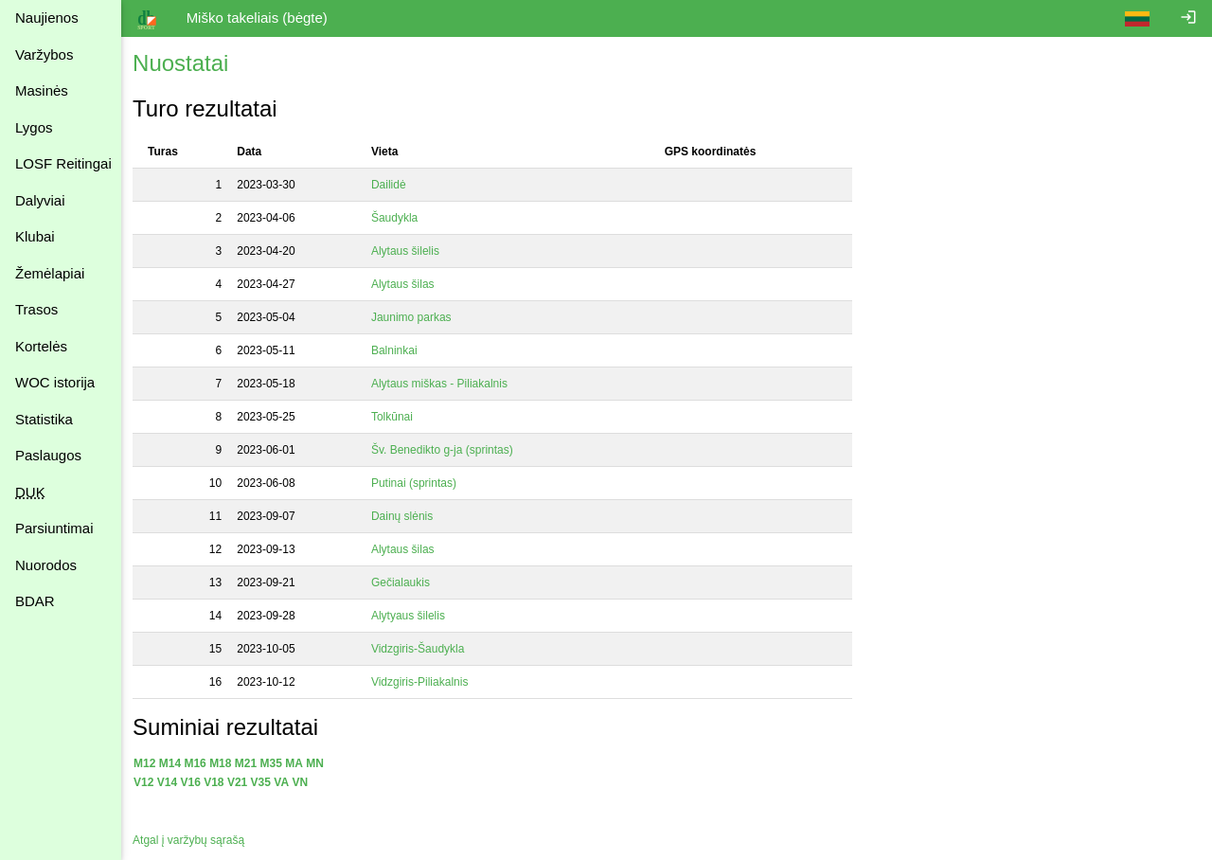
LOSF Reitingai (63, 163)
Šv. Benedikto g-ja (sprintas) (447, 450)
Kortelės (41, 346)
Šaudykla (400, 217)
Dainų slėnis (407, 516)
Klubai (35, 236)
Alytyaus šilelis (413, 615)
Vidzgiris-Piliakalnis (425, 682)
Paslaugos (48, 455)
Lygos (33, 127)
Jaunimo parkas (416, 317)
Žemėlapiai (49, 273)
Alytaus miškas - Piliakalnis (444, 383)
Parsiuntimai (54, 528)
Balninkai (399, 350)
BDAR (35, 601)
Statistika (44, 419)
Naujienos (47, 17)
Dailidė (394, 184)
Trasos (36, 309)
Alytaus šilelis (410, 251)
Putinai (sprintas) (419, 483)
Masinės (41, 90)
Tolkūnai (397, 416)
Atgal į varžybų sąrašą (192, 840)
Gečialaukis (406, 582)
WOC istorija (55, 382)
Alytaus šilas (408, 284)
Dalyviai (40, 200)
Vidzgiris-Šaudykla (423, 648)
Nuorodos (46, 565)
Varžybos (44, 54)
